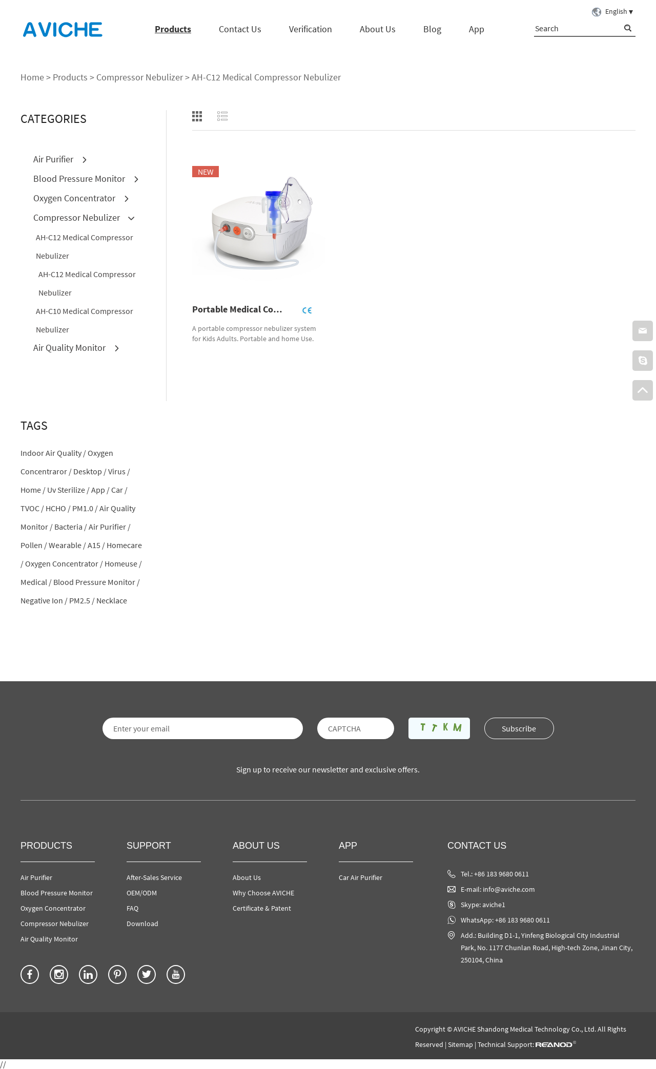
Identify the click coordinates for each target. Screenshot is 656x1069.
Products (173, 29)
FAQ (132, 908)
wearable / (67, 545)
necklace (111, 600)
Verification (310, 29)
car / (119, 490)
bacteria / (70, 526)
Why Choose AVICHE (263, 892)
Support (149, 846)
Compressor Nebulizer (139, 77)
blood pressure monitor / (96, 582)
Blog (432, 29)
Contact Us (240, 29)
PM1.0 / (85, 508)
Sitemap (460, 1044)
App (476, 29)
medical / (36, 582)
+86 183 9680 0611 (522, 920)
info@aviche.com (509, 889)
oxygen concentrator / (64, 563)
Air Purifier (60, 159)
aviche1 (493, 904)
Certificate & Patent (262, 908)
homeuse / (123, 563)
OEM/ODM (142, 892)
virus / (119, 471)
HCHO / (58, 508)
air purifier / (110, 526)
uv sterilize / (68, 490)
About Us (378, 29)
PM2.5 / (82, 600)
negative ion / (44, 600)
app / (100, 490)
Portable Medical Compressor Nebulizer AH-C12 (241, 309)
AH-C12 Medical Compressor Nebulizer (266, 77)
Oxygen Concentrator (81, 198)
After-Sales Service (154, 877)
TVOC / (32, 508)
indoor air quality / (53, 453)
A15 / (96, 545)
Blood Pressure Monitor (86, 178)
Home (32, 77)
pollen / (33, 545)
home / (33, 490)
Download (142, 923)
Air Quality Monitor (76, 347)
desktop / (90, 471)
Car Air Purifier (360, 877)
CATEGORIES (53, 119)
